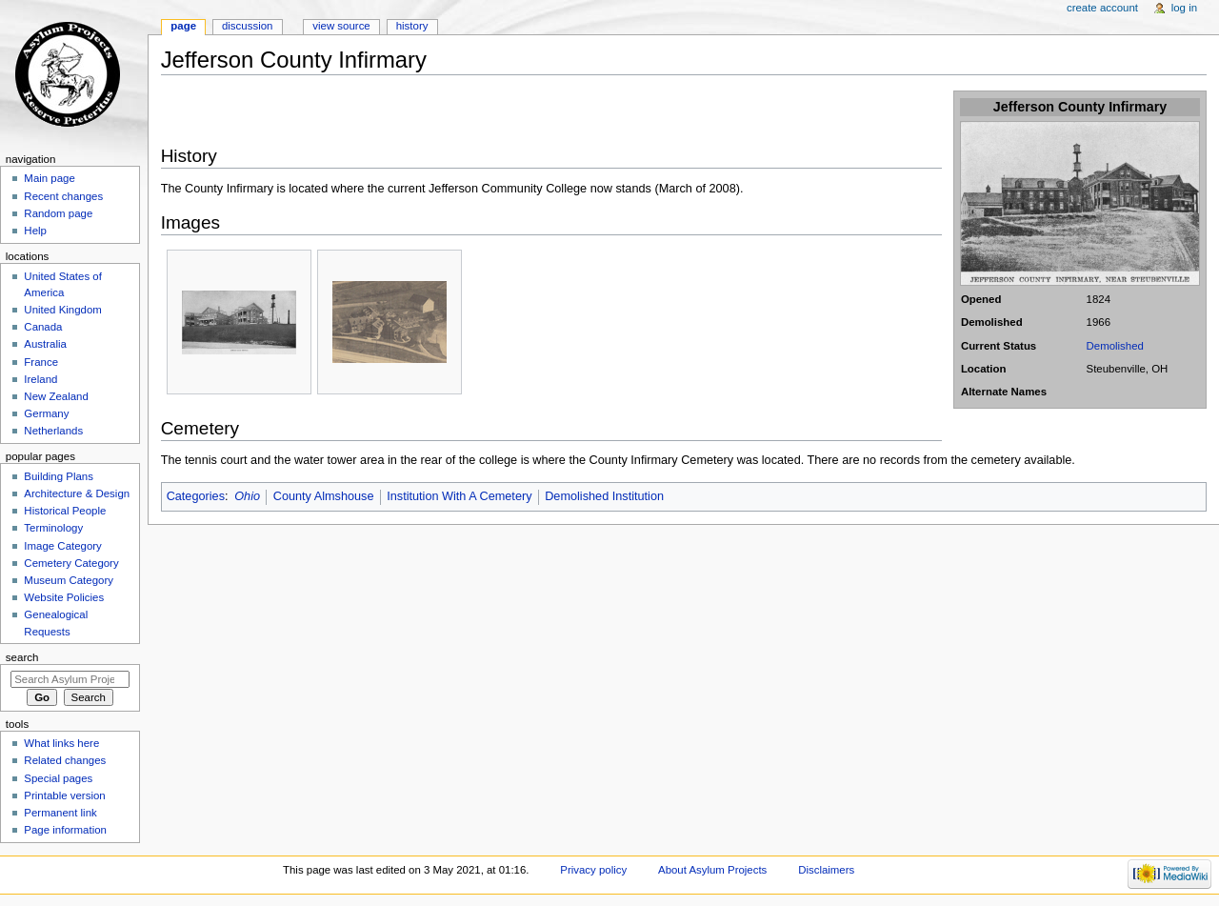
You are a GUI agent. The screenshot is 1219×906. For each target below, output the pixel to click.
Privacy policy (593, 870)
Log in (1184, 7)
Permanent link (60, 812)
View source (341, 25)
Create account (1102, 7)
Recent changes (63, 196)
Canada (43, 326)
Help (35, 230)
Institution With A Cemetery (459, 496)
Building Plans (58, 476)
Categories (196, 496)
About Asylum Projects (712, 870)
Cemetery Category (71, 563)
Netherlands (53, 430)
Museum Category (68, 580)
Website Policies (64, 597)
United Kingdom (63, 309)
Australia (45, 344)
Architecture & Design (77, 493)
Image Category (63, 546)
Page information (65, 830)
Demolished (1115, 346)
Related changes (65, 760)
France (41, 362)
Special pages (58, 778)
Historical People (65, 510)
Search (22, 657)
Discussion (247, 25)
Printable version (64, 795)
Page (183, 25)
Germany (46, 413)
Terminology (53, 528)
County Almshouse (323, 496)
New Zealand (56, 396)
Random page (58, 213)
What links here (61, 743)
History (412, 25)
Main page (49, 178)
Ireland (40, 379)
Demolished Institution (604, 496)
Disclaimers (826, 870)
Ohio (247, 496)
